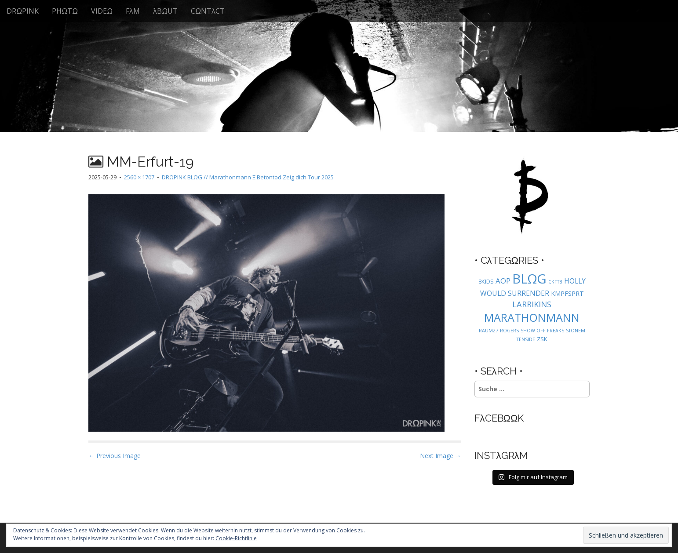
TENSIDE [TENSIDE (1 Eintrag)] (526, 339)
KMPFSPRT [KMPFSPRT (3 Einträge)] (567, 293)
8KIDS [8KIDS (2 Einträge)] (486, 281)
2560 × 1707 (139, 177)
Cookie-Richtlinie (236, 538)
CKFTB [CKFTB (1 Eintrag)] (555, 282)
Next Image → (440, 455)
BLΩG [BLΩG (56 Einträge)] (529, 278)
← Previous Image (114, 455)
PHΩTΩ (65, 11)
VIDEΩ (102, 11)
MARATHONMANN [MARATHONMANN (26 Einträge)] (532, 317)
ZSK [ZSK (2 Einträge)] (542, 339)
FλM (133, 11)
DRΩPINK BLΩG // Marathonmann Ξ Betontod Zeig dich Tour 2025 (248, 177)
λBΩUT (165, 11)
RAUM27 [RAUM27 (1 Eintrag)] (488, 330)
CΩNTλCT (208, 11)
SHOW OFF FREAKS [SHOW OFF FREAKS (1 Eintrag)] (542, 330)
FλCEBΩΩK (499, 418)
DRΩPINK (23, 11)
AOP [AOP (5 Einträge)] (503, 281)
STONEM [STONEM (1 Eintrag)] (575, 330)
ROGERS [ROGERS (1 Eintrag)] (509, 330)
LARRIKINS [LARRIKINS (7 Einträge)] (531, 303)
